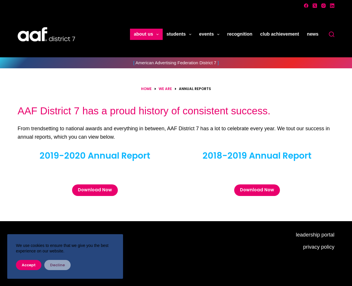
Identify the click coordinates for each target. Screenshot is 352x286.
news (312, 34)
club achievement (279, 34)
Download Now (95, 190)
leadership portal (315, 235)
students (180, 34)
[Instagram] (323, 5)
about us (147, 34)
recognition (239, 34)
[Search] (331, 34)
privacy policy (318, 247)
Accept (29, 265)
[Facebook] (306, 5)
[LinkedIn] (332, 5)
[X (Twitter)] (315, 5)
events (210, 34)
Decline (57, 265)
